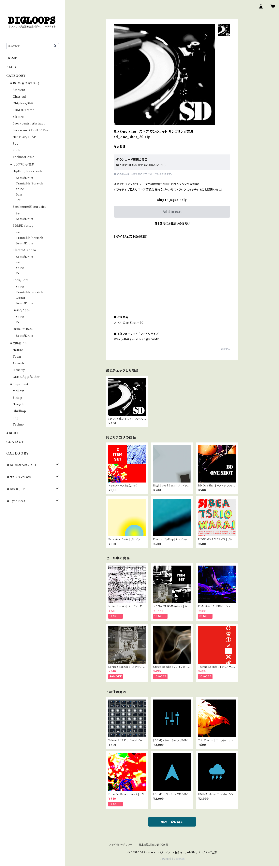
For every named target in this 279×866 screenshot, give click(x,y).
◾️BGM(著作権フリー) (24, 83)
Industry (19, 370)
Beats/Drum (24, 178)
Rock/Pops (21, 280)
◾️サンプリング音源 (21, 164)
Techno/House (24, 157)
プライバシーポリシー (120, 844)
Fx (18, 273)
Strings (18, 397)
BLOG (11, 67)
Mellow (18, 391)
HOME (11, 58)
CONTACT (15, 442)
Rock (16, 150)
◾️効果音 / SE (19, 343)
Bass (19, 194)
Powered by (172, 858)
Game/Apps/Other (26, 377)
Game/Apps (21, 310)
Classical (19, 96)
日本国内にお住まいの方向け (172, 223)
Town (17, 356)
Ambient (19, 90)
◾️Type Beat (18, 384)
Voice (20, 189)
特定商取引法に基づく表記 (153, 844)
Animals (18, 363)
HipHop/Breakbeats (27, 171)
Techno (18, 424)
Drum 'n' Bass (23, 329)
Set (18, 200)
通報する (225, 349)
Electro (18, 117)
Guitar (20, 298)
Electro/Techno (24, 250)
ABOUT (12, 433)
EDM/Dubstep (23, 225)
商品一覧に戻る (172, 822)
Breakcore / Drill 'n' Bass (31, 130)
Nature (18, 350)
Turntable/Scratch (29, 183)
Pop (15, 143)
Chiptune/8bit (23, 103)
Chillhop (19, 411)
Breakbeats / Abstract (29, 123)
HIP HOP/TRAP (24, 137)
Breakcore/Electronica (30, 207)
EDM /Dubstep (24, 110)
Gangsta (19, 404)
